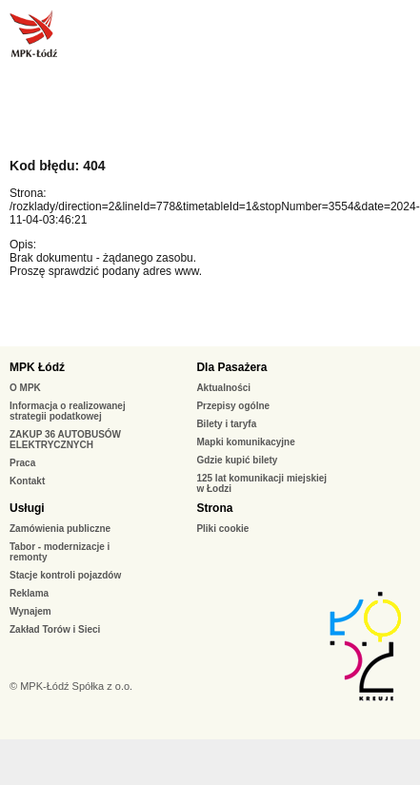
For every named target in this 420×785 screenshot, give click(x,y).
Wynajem (30, 611)
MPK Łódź (37, 367)
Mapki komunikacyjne (245, 442)
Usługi (27, 508)
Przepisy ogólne (233, 406)
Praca (22, 463)
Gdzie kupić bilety (236, 460)
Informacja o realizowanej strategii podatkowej (68, 411)
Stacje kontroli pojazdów (65, 575)
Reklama (29, 593)
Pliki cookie (222, 528)
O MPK (25, 388)
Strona (214, 508)
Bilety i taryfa (226, 424)
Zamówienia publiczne (60, 528)
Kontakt (27, 481)
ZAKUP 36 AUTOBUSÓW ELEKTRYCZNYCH (65, 439)
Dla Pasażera (231, 367)
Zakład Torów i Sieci (55, 629)
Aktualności (223, 388)
